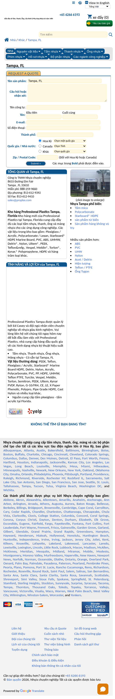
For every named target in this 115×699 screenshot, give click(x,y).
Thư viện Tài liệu (55, 642)
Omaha (15, 477)
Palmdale (36, 567)
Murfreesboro (53, 559)
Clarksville (19, 519)
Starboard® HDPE (86, 219)
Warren (60, 594)
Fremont (43, 531)
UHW (78, 255)
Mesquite (42, 555)
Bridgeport (35, 511)
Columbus (10, 462)
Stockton (47, 586)
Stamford (9, 586)
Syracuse (90, 586)
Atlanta (28, 454)
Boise (104, 454)
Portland (86, 477)
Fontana (77, 527)
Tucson (38, 489)
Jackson (67, 543)
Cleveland (76, 458)
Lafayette (39, 547)
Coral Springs (99, 519)
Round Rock (40, 575)
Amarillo (64, 503)
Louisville (43, 470)
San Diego (43, 485)
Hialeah (41, 539)
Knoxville (23, 547)
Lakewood (71, 547)
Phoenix (57, 477)
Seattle (90, 485)
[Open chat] (102, 689)
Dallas (23, 462)
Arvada (32, 507)
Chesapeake (91, 515)
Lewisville (9, 551)
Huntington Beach (95, 539)
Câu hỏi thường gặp (87, 637)
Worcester (56, 598)
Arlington (19, 507)
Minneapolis (11, 473)
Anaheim (79, 503)
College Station (48, 519)
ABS (77, 247)
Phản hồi (80, 642)
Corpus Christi (26, 523)
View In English (97, 3)
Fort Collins (94, 527)
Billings (21, 511)
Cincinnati (60, 458)
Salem (70, 575)
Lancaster (89, 547)
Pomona (28, 571)
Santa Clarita (49, 579)
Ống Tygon (82, 275)
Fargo (48, 527)
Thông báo (51, 653)
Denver (34, 462)
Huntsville (10, 543)
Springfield (78, 582)
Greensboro (85, 535)
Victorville (26, 594)
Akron (20, 503)
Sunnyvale (62, 586)
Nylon (79, 259)
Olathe (58, 563)
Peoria (7, 571)
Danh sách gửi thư (86, 648)
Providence (101, 477)
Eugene (24, 527)
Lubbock (65, 551)
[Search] (73, 35)
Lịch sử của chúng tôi (26, 648)
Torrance (90, 590)
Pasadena (50, 567)
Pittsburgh (72, 477)
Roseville (24, 575)
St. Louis (103, 485)
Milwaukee (101, 470)
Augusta (57, 507)
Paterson (65, 567)
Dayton (44, 523)
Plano (17, 571)
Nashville (28, 473)
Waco (49, 594)
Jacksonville (58, 466)
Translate (32, 694)
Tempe (7, 590)
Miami (85, 470)
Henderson (25, 539)
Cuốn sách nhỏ (54, 637)
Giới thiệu (18, 637)
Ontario (70, 563)
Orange (82, 563)
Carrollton (102, 511)
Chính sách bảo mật (45, 658)
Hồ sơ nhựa (37, 56)
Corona (8, 523)
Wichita (8, 493)
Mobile (88, 555)
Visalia (39, 594)
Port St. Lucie (45, 571)
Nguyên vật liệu (28, 51)
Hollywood (57, 539)
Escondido (10, 527)
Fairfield (37, 527)
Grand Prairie (40, 535)
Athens (44, 507)
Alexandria (33, 503)
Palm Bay (21, 567)
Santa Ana (10, 579)
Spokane (62, 582)
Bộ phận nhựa (60, 56)
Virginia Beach (66, 489)
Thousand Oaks (43, 590)
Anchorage (94, 503)
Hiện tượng (82, 267)
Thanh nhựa (73, 51)
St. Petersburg (98, 582)
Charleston (54, 515)
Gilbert (8, 535)
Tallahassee (11, 489)
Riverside (38, 481)
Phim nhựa (16, 56)
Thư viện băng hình (57, 648)
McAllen (103, 551)
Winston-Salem (37, 598)
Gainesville (68, 531)
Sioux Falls (46, 582)
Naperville (71, 559)
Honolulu (73, 539)
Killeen (7, 547)
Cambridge (69, 511)
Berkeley (9, 511)
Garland (103, 531)
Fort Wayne (28, 531)
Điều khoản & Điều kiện (48, 664)
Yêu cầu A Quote (55, 632)
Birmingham (90, 454)
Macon (77, 551)
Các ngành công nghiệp (90, 56)
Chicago (46, 458)
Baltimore (72, 454)
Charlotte (33, 458)
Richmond (22, 481)
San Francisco (61, 485)
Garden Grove (86, 531)
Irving (55, 543)
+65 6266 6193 (69, 15)
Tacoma (103, 586)
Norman (30, 563)
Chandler (38, 515)
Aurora (69, 507)
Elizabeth (85, 523)
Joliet (96, 543)
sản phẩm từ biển (87, 223)
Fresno (103, 462)
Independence (29, 543)
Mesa (73, 470)
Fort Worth (90, 462)
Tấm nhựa (52, 51)
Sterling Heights (29, 586)
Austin (41, 454)
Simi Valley (29, 582)
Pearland (79, 567)
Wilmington (18, 598)
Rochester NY (55, 481)
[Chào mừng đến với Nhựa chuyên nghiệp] (28, 15)
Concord (82, 519)
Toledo (62, 590)
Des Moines (49, 462)
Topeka (76, 590)
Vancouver (10, 594)
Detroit (64, 462)
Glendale (22, 535)
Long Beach (24, 470)
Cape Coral (85, 511)
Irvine (45, 543)
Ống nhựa (95, 51)
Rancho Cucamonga (69, 571)
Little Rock (51, 551)
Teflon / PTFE (84, 271)
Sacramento (94, 481)
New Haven (88, 559)
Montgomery (12, 559)
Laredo (103, 547)
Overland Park (98, 563)
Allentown (50, 503)
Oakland (88, 473)
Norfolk (18, 563)
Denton (57, 523)
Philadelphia (42, 477)
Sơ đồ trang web (85, 632)
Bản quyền (14, 683)
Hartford (9, 466)
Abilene (8, 503)
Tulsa (49, 489)
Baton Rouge (86, 507)
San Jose (78, 485)
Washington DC (90, 489)
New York (74, 473)
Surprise (76, 586)
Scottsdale (101, 579)
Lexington (24, 551)
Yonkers (76, 598)
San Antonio (25, 485)
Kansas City (76, 466)
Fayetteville (62, 527)
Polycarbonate (84, 215)
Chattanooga (72, 515)
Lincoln (38, 551)
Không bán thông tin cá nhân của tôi (56, 669)
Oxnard (8, 567)
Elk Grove (101, 523)
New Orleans (57, 473)
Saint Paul (57, 575)
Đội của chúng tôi (23, 642)
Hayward (9, 539)
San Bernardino (98, 575)
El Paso (75, 462)
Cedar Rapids (20, 515)
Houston (23, 466)
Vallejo (104, 590)
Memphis (59, 470)
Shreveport (10, 582)
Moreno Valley (32, 559)
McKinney (10, 555)
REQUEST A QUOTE (23, 73)
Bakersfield (55, 454)
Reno (88, 571)
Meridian (26, 555)
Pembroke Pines (98, 567)
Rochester (10, 575)
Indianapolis (39, 466)
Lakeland (55, 547)
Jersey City (82, 543)
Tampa (26, 489)
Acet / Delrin (83, 263)
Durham (70, 523)
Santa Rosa (68, 579)
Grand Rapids (63, 535)
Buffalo (19, 458)
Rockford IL (75, 481)
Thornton (22, 590)
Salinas (80, 575)
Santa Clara (29, 579)
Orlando (26, 477)
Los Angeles (94, 466)
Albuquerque (12, 454)
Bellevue (103, 507)
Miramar (73, 555)
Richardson (100, 571)
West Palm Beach (79, 594)
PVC (77, 251)
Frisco (55, 531)
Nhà (10, 51)
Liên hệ (16, 632)
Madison (90, 551)
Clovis (32, 519)
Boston (8, 458)
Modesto (102, 555)
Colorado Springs (97, 458)
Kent (105, 543)
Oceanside (45, 563)
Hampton (102, 535)
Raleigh (8, 481)
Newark (41, 473)
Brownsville (52, 511)
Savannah (85, 579)
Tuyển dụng (19, 653)
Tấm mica (81, 211)
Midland (58, 555)
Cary (6, 515)
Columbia (67, 519)
